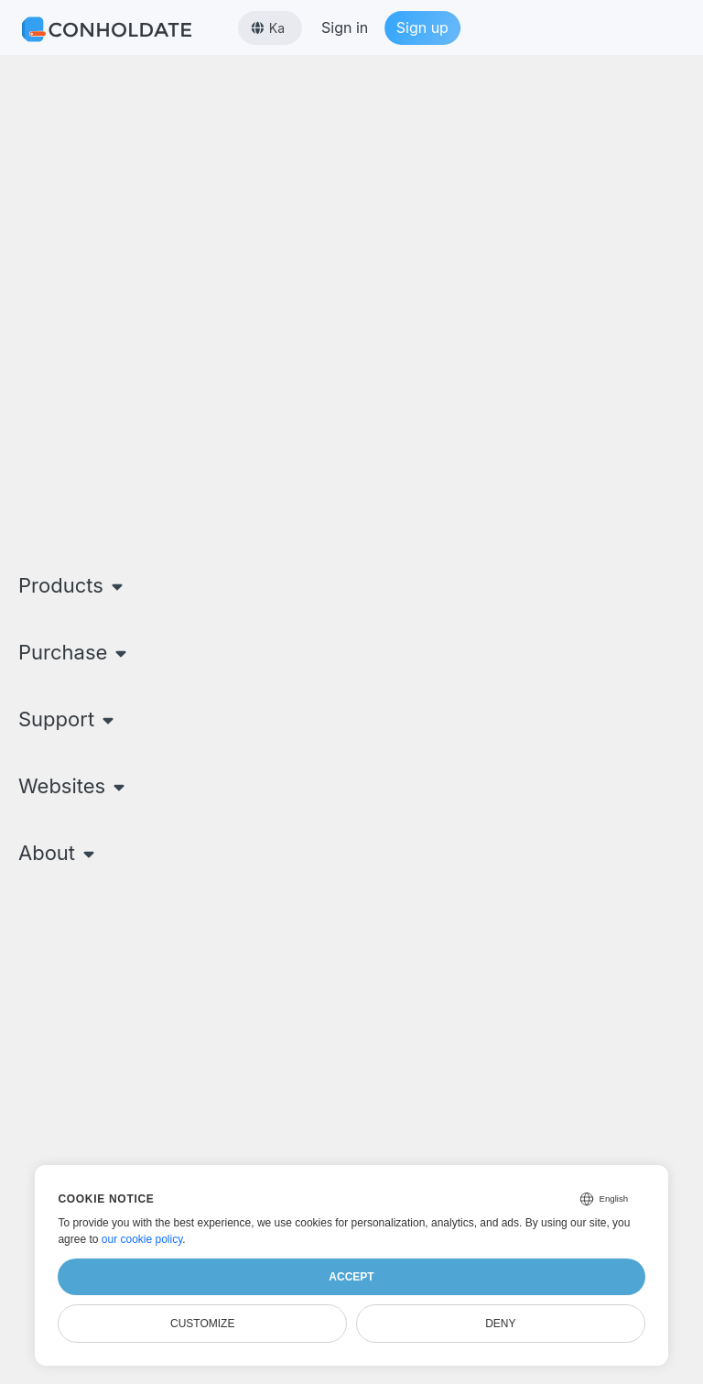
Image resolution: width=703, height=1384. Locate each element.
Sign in (344, 27)
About (58, 853)
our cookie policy (142, 1239)
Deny (500, 1323)
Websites (73, 786)
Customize (202, 1323)
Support (68, 719)
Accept (351, 1276)
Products (72, 585)
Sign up (422, 27)
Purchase (74, 652)
